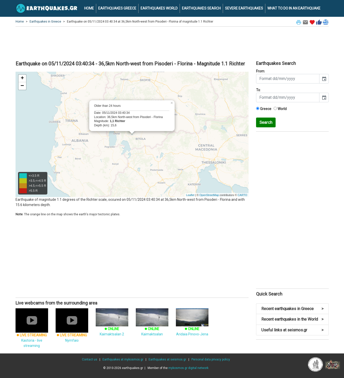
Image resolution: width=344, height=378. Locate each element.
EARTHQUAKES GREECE (117, 8)
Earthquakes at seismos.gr (167, 359)
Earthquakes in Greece (45, 21)
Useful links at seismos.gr (292, 330)
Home (20, 21)
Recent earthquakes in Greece (292, 308)
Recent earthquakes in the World (292, 319)
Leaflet (190, 195)
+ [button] (22, 78)
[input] (287, 78)
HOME (89, 8)
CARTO (242, 195)
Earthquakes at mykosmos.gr (122, 359)
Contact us (89, 359)
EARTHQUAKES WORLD (159, 8)
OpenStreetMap (209, 195)
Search (265, 122)
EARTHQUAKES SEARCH (201, 8)
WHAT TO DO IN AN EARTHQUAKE (293, 8)
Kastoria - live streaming (32, 333)
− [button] (22, 86)
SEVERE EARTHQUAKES (244, 8)
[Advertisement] (172, 43)
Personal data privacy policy (210, 359)
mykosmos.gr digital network (188, 368)
